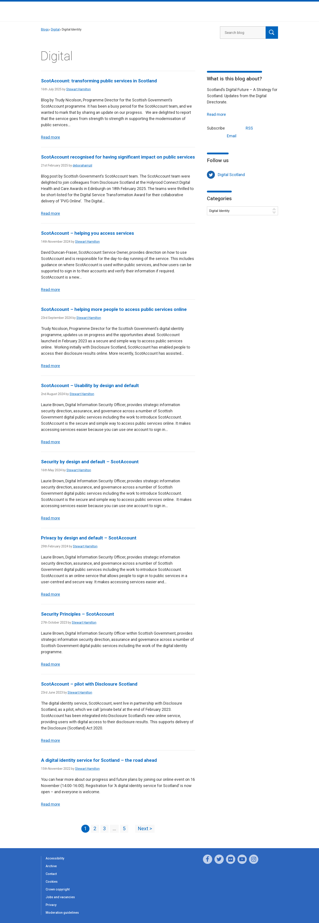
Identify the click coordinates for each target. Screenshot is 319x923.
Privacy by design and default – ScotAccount (88, 538)
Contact (51, 874)
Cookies (52, 881)
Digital (55, 29)
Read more (50, 137)
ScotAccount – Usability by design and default (90, 385)
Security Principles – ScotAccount (77, 614)
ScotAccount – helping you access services (87, 233)
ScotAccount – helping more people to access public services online (114, 309)
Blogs (45, 29)
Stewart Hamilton (78, 89)
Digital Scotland (231, 174)
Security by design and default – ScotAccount (90, 461)
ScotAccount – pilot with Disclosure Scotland (89, 684)
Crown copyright (58, 889)
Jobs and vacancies (60, 897)
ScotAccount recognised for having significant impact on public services (118, 157)
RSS (241, 128)
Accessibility (55, 858)
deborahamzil (82, 165)
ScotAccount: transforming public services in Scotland (99, 80)
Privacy (51, 905)
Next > (145, 829)
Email (223, 135)
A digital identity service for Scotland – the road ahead (99, 760)
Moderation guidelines (62, 912)
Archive (51, 866)
